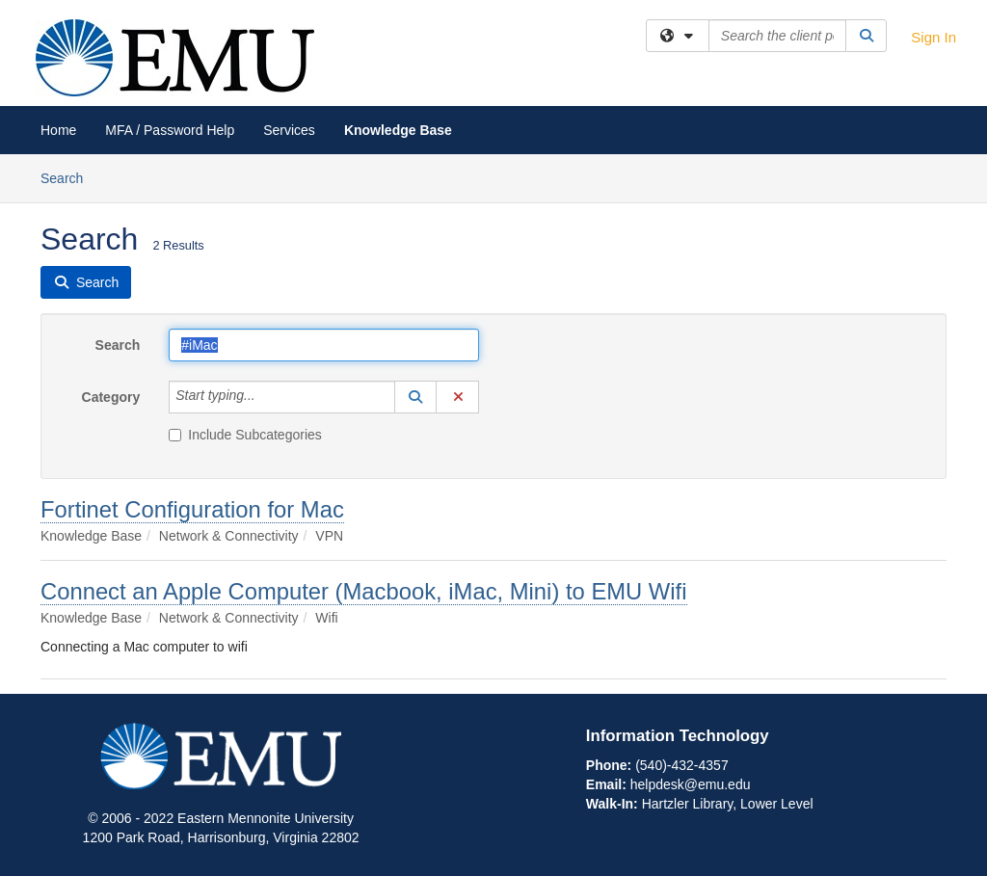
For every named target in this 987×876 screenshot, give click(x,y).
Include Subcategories (245, 434)
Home (58, 130)
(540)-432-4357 (682, 765)
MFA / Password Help (169, 130)
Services (289, 130)
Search (68, 177)
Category (111, 397)
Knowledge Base (398, 130)
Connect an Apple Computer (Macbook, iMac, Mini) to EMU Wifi (363, 591)
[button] (415, 397)
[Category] (266, 397)
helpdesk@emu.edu (690, 784)
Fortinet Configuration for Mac (192, 509)
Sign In (933, 37)
